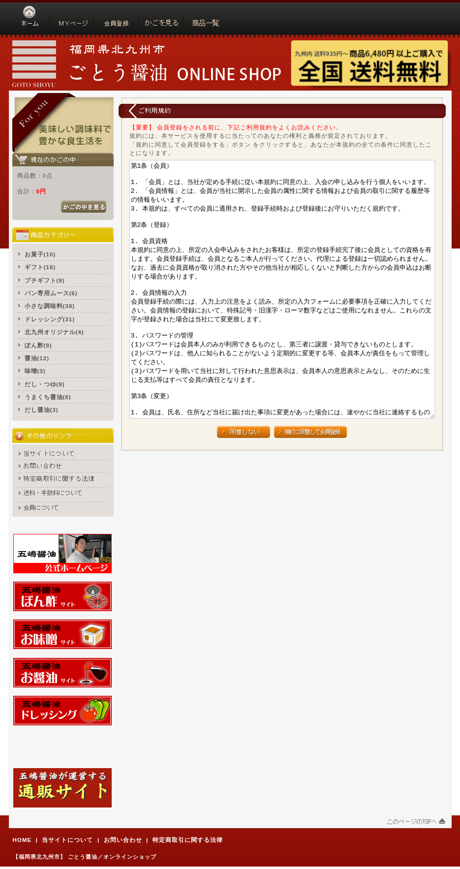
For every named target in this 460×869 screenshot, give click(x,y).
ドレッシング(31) (50, 319)
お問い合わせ (123, 840)
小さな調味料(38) (50, 306)
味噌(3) (35, 371)
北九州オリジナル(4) (54, 332)
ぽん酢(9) (38, 345)
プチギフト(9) (45, 280)
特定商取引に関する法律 (188, 840)
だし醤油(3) (42, 409)
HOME (22, 840)
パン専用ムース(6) (51, 293)
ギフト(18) (40, 267)
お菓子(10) (40, 254)
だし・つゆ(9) (45, 384)
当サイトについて (67, 840)
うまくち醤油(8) (48, 397)
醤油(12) (37, 358)
